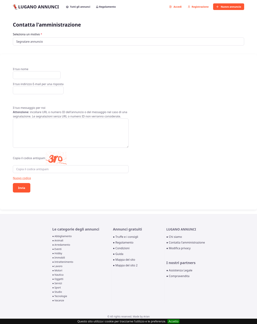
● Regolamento (123, 242)
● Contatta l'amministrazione (185, 242)
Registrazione (198, 6)
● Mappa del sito (124, 260)
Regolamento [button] (106, 6)
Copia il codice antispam (29, 158)
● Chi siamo (174, 237)
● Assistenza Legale (179, 270)
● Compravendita (177, 276)
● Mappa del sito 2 (125, 265)
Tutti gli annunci (78, 6)
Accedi (176, 6)
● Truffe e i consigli (125, 237)
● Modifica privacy (178, 248)
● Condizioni (121, 248)
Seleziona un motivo (27, 34)
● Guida (118, 254)
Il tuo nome (37, 73)
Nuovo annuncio (228, 6)
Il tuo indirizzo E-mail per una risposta (38, 88)
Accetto (173, 321)
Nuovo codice (22, 178)
